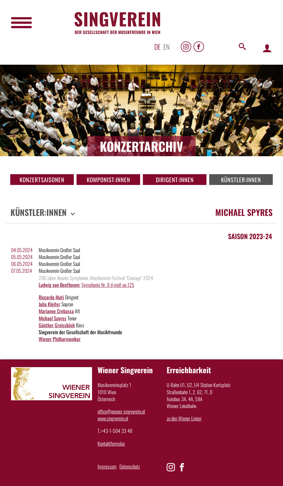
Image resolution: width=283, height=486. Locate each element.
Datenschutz (129, 466)
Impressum (107, 466)
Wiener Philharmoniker (60, 339)
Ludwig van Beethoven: (59, 284)
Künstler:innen (241, 179)
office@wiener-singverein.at (121, 411)
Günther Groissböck (57, 325)
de (157, 46)
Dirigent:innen (175, 179)
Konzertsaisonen (42, 179)
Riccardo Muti (51, 297)
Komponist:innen (108, 179)
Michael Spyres (52, 318)
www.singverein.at (113, 418)
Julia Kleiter (49, 304)
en (166, 46)
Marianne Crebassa (56, 311)
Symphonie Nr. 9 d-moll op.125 (108, 284)
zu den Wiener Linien (184, 418)
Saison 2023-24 (250, 236)
